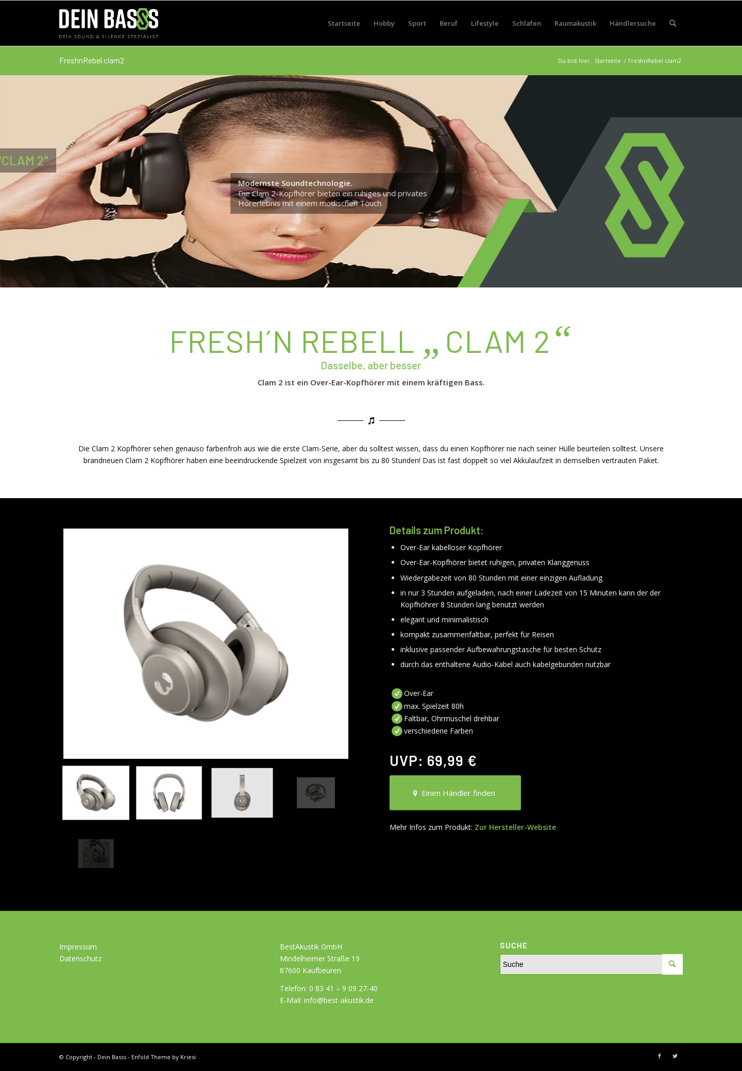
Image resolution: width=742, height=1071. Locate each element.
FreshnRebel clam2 (91, 60)
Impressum (78, 946)
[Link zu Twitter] (675, 1056)
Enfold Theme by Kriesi (163, 1057)
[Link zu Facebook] (659, 1056)
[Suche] (673, 23)
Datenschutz (80, 958)
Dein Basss (111, 1057)
